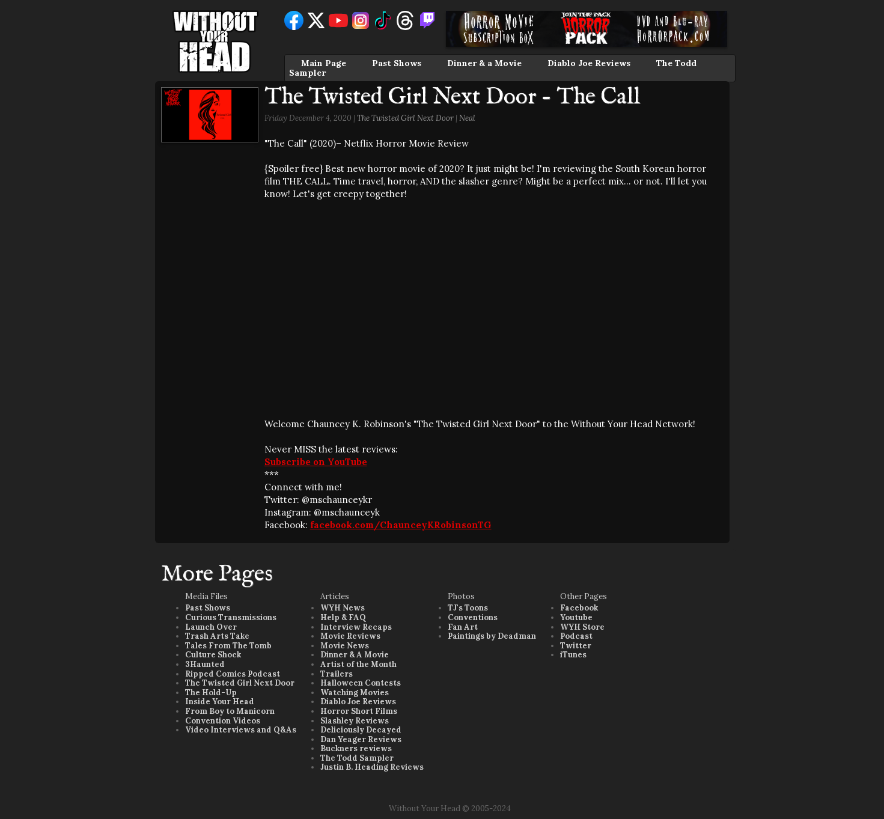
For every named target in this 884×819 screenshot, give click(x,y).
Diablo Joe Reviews (588, 63)
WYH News (342, 608)
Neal (467, 118)
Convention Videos (222, 721)
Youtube (576, 617)
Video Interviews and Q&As (240, 730)
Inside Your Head (219, 701)
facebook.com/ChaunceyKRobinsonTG (401, 525)
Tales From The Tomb (228, 646)
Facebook (579, 608)
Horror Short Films (358, 711)
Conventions (473, 617)
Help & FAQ (343, 617)
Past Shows (396, 63)
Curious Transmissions (230, 617)
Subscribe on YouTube (315, 461)
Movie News (344, 646)
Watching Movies (354, 692)
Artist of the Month (358, 664)
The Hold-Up (211, 692)
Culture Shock (213, 655)
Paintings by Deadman (492, 636)
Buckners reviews (356, 748)
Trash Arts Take (217, 636)
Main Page (323, 63)
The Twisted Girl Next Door (405, 118)
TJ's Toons (468, 608)
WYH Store (582, 627)
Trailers (336, 674)
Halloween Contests (360, 683)
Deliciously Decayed (360, 730)
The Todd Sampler (357, 758)
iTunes (573, 655)
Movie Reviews (350, 636)
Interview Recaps (356, 627)
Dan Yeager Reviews (360, 739)
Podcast (576, 636)
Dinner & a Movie (484, 63)
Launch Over (211, 627)
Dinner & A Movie (354, 655)
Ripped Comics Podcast (232, 674)
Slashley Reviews (354, 721)
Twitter (575, 646)
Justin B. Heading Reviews (372, 767)
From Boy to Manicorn (230, 711)
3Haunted (205, 664)
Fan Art (463, 627)
